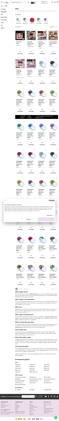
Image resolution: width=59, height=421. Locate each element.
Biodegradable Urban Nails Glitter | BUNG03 (20, 276)
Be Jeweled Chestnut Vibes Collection (30, 43)
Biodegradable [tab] (6, 11)
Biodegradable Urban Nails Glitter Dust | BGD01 (41, 163)
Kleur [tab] (6, 14)
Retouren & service (47, 410)
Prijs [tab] (6, 25)
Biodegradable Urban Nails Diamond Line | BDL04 (30, 102)
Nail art (16, 408)
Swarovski (31, 413)
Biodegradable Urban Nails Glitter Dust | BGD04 (30, 192)
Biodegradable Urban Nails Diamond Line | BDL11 (19, 163)
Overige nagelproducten (19, 413)
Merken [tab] (6, 22)
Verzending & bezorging (48, 408)
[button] (23, 31)
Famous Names (32, 410)
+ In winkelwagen (20, 52)
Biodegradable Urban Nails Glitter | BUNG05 (42, 276)
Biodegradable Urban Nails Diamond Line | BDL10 (52, 135)
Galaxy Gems (19, 339)
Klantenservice (44, 1)
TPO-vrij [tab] (6, 28)
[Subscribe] (34, 396)
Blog (44, 407)
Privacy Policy (46, 413)
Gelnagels (17, 407)
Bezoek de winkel (45, 3)
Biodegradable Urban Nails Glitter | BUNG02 (53, 247)
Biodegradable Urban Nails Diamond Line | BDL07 (19, 135)
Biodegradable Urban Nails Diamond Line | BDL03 (19, 102)
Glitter (16, 410)
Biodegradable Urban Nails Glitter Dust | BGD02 (52, 163)
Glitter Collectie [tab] (6, 17)
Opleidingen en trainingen (20, 411)
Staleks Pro (31, 414)
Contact (45, 405)
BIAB (16, 404)
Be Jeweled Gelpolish (33, 407)
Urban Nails (32, 405)
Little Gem (21, 355)
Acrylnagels (17, 405)
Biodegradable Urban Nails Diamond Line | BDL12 (30, 163)
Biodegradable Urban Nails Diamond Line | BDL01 (41, 72)
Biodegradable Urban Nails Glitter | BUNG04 (31, 276)
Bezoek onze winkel (47, 404)
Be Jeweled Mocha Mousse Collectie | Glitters (53, 43)
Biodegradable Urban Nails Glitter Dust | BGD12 (30, 248)
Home (2, 6)
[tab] (7, 402)
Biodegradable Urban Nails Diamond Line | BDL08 (30, 135)
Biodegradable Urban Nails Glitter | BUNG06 (53, 276)
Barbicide (31, 408)
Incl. (32, 2)
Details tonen (49, 215)
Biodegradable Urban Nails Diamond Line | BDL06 (52, 102)
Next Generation (43, 350)
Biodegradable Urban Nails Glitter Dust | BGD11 (19, 248)
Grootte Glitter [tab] (6, 20)
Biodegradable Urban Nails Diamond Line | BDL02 (52, 72)
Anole (31, 404)
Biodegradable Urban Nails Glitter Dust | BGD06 (52, 192)
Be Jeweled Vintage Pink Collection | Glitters (30, 72)
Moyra (31, 411)
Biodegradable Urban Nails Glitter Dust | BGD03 (19, 192)
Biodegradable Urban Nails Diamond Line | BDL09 (41, 135)
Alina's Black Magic (19, 42)
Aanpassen (29, 219)
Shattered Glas (18, 327)
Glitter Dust (17, 309)
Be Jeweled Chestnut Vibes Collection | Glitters (41, 44)
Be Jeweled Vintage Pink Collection (19, 71)
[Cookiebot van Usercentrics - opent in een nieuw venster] (49, 200)
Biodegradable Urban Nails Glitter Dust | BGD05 (41, 192)
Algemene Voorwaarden (48, 411)
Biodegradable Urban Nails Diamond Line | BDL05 (41, 102)
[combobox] (20, 2)
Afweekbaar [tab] (6, 9)
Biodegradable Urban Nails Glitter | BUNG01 (41, 247)
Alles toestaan (46, 219)
